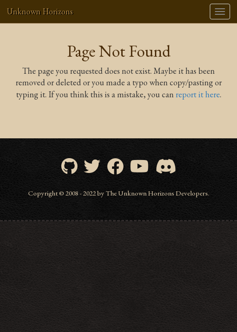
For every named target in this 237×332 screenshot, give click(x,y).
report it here (198, 94)
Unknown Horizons (40, 11)
